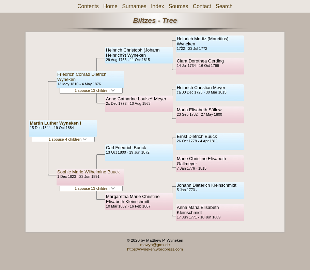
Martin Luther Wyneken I (55, 123)
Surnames (134, 6)
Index (157, 6)
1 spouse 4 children (68, 139)
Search (224, 6)
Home (110, 6)
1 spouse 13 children (95, 90)
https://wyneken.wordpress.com (155, 249)
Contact (202, 6)
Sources (178, 6)
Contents (87, 6)
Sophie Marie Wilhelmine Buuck (88, 171)
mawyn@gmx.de (155, 244)
